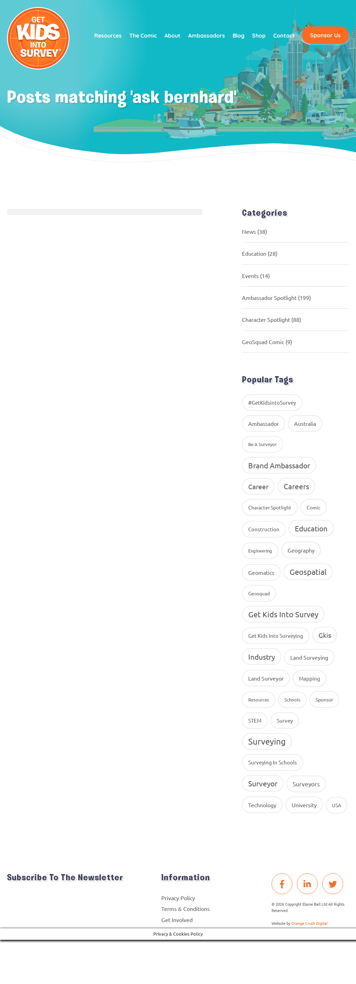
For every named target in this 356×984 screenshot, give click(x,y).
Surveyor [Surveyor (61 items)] (262, 783)
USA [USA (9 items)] (336, 805)
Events (250, 275)
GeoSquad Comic (263, 341)
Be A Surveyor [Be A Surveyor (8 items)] (262, 444)
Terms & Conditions (185, 908)
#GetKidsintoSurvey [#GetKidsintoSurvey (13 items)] (272, 402)
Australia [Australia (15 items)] (305, 423)
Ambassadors (206, 35)
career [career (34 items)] (258, 486)
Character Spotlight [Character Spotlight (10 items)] (269, 507)
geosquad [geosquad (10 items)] (259, 593)
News (249, 231)
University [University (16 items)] (304, 804)
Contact (284, 35)
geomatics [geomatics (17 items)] (261, 572)
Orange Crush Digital (309, 923)
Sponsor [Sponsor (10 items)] (324, 699)
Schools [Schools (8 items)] (292, 700)
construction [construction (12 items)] (264, 529)
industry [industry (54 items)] (261, 656)
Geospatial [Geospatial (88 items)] (308, 571)
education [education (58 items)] (311, 528)
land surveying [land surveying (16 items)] (309, 657)
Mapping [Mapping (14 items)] (309, 678)
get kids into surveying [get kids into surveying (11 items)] (275, 635)
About (172, 35)
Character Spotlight (266, 319)
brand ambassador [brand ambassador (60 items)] (279, 465)
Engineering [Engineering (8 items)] (260, 551)
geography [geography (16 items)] (301, 550)
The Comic (143, 35)
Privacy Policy (178, 897)
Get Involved (177, 919)
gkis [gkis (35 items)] (324, 635)
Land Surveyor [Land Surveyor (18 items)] (266, 678)
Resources (108, 35)
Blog (238, 35)
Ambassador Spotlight (269, 297)
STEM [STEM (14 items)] (254, 720)
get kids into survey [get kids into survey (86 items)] (283, 614)
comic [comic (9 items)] (314, 507)
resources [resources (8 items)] (258, 700)
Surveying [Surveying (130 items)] (267, 741)
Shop (259, 35)
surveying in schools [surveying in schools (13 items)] (272, 762)
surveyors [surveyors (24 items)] (306, 783)
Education (254, 253)
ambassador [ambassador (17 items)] (263, 423)
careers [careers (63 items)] (296, 486)
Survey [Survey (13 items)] (285, 720)
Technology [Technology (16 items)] (262, 804)
